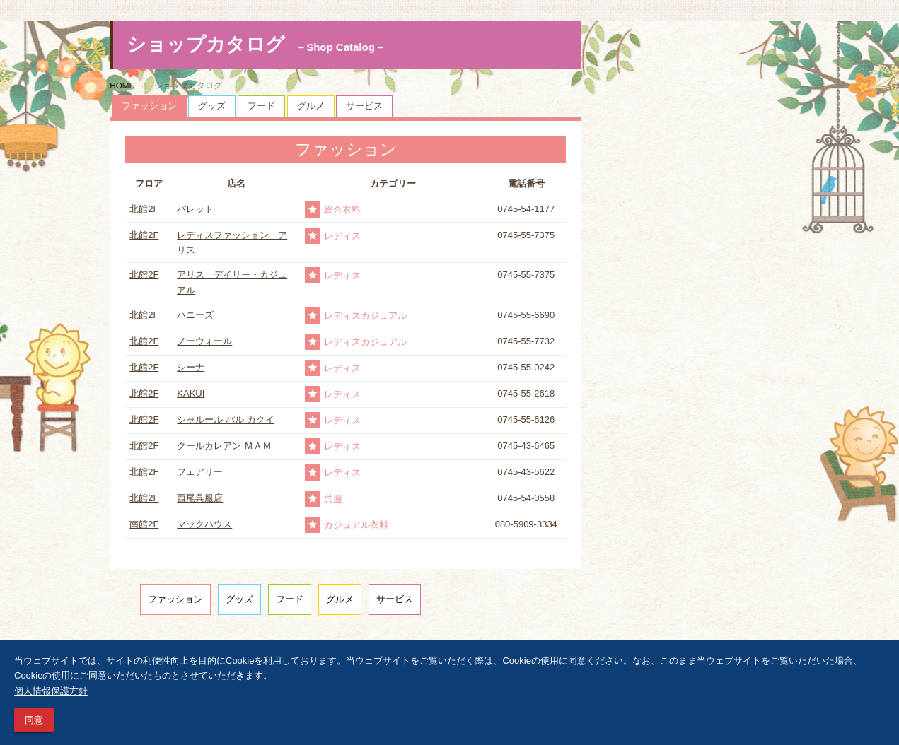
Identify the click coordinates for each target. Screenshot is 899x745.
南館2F (143, 524)
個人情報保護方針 (51, 691)
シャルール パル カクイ (225, 419)
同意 (34, 720)
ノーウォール (204, 341)
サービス (364, 105)
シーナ (190, 367)
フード (261, 105)
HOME (122, 85)
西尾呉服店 (200, 498)
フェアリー (200, 472)
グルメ (311, 105)
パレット (195, 209)
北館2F (143, 209)
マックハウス (204, 524)
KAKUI (190, 393)
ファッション (149, 105)
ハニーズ (195, 315)
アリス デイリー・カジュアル (232, 282)
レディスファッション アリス (232, 242)
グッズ (212, 105)
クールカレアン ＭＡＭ (224, 445)
